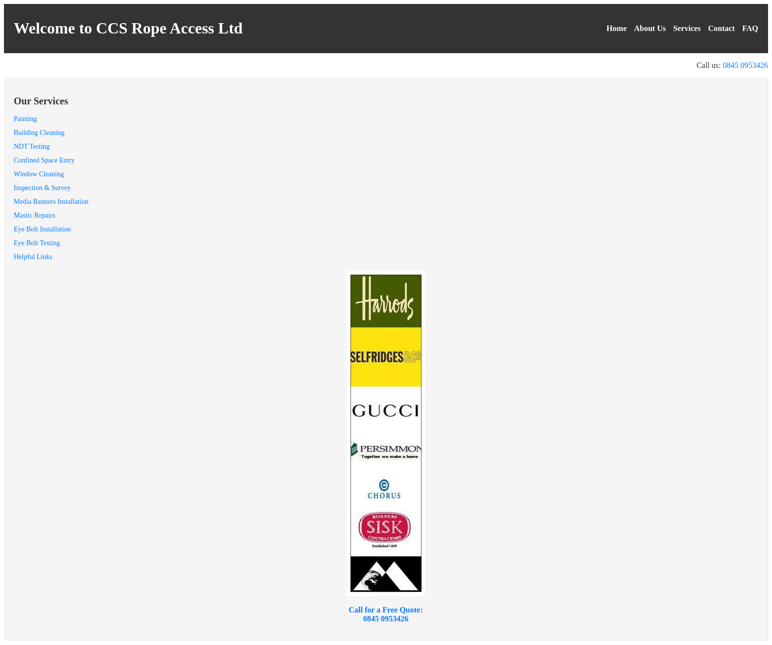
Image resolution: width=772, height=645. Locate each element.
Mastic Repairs (34, 215)
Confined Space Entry (44, 160)
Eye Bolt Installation (42, 229)
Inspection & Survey (42, 188)
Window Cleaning (39, 174)
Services (687, 28)
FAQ (750, 28)
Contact (721, 28)
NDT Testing (32, 146)
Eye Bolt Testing (37, 243)
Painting (25, 119)
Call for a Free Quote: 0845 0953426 (385, 614)
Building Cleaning (39, 132)
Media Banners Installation (51, 201)
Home (617, 28)
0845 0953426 (745, 65)
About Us (650, 28)
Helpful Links (33, 256)
